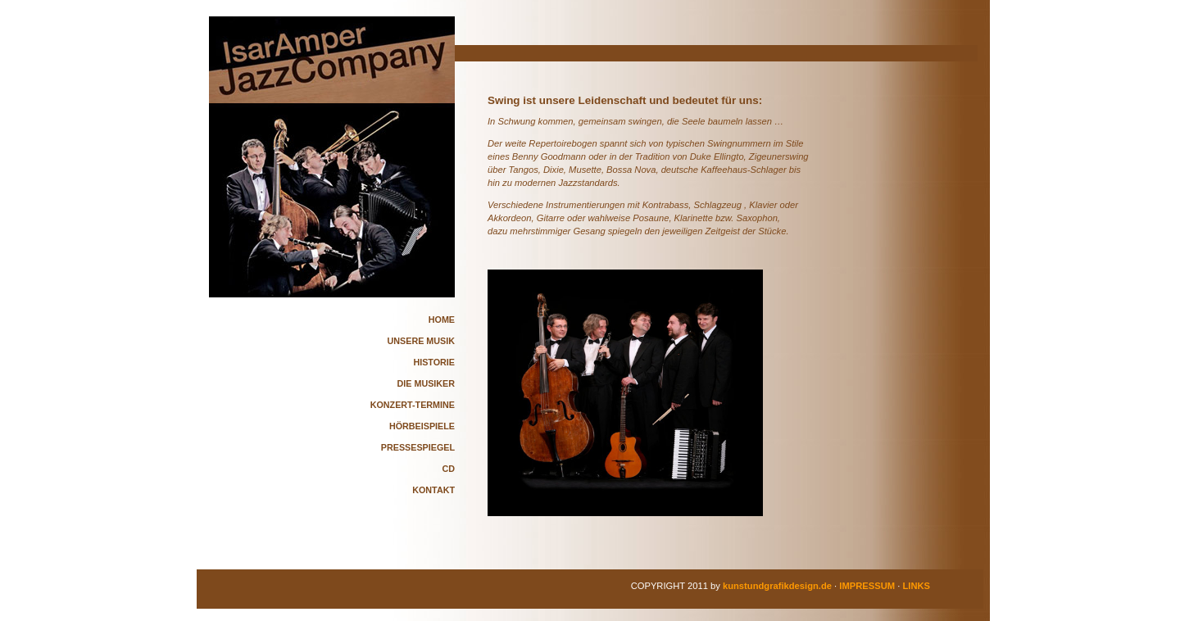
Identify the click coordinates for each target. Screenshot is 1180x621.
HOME (442, 319)
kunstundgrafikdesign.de (777, 586)
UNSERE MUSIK (421, 341)
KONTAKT (433, 490)
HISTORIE (434, 362)
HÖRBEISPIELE (422, 426)
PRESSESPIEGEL (418, 447)
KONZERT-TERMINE (412, 405)
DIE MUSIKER (426, 383)
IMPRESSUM (867, 586)
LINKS (916, 586)
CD (448, 469)
